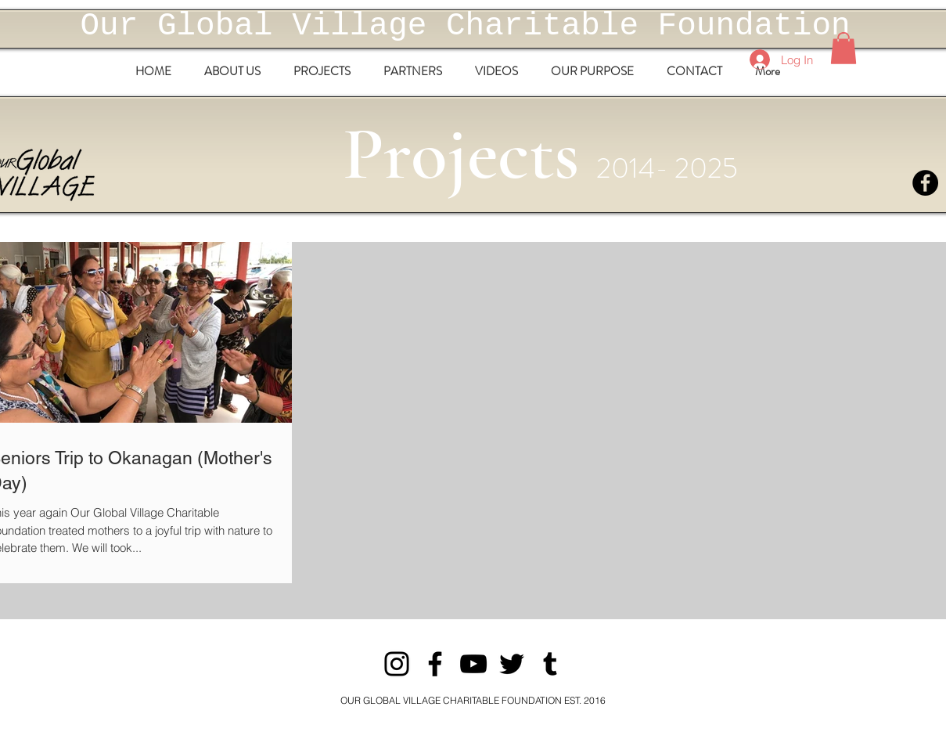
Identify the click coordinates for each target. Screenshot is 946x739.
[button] (843, 48)
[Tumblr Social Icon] (550, 663)
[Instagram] (396, 663)
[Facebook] (435, 663)
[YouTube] (473, 663)
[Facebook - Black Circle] (925, 183)
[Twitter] (511, 663)
